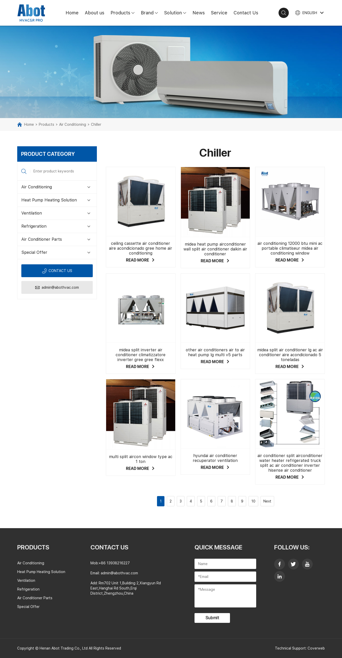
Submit (212, 617)
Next (267, 501)
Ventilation (31, 213)
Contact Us (246, 12)
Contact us (57, 271)
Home (72, 12)
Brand (151, 12)
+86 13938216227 (114, 563)
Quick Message (218, 547)
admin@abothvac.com (57, 288)
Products (124, 12)
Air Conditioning (72, 124)
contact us (109, 547)
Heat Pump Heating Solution (49, 200)
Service (219, 12)
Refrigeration (34, 226)
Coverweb (316, 648)
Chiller (96, 124)
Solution (176, 12)
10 (253, 501)
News (198, 12)
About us (94, 12)
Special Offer (34, 252)
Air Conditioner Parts (41, 239)
